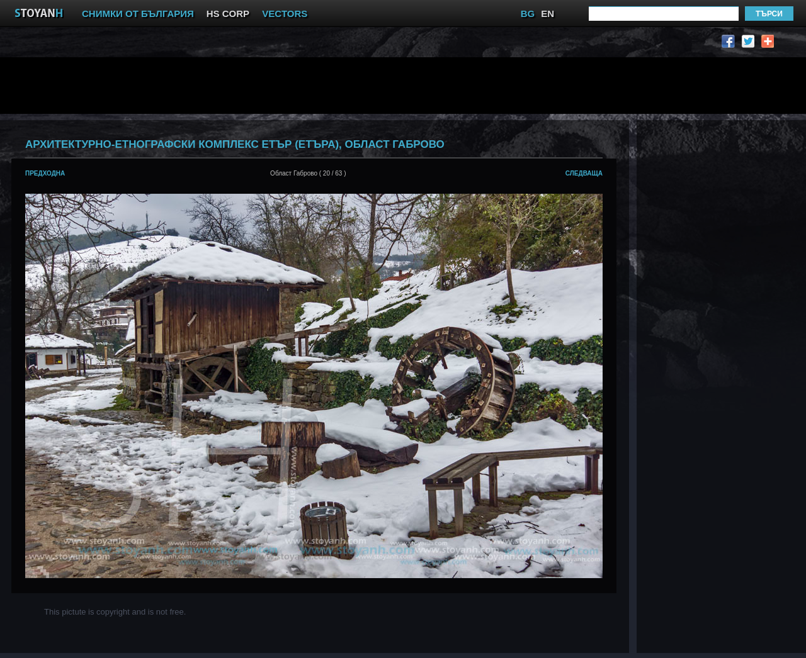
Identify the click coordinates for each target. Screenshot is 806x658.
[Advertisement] (318, 85)
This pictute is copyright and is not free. (115, 611)
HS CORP (228, 13)
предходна (45, 173)
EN (547, 13)
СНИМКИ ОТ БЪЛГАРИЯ (138, 13)
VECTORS (284, 13)
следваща (584, 173)
